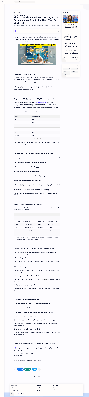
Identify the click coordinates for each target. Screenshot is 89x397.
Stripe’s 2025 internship (19, 347)
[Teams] (66, 74)
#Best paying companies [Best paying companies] (19, 365)
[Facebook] (13, 390)
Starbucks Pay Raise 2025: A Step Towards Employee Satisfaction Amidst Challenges (71, 52)
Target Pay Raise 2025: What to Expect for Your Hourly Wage (71, 58)
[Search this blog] (24, 2)
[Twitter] (17, 390)
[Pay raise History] (58, 7)
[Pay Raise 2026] (39, 7)
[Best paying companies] (48, 7)
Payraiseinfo (6, 1)
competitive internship (40, 102)
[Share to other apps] (39, 369)
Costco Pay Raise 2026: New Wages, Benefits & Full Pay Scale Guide (70, 38)
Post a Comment (37, 376)
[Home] (33, 7)
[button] (87, 2)
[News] (70, 24)
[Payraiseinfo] (19, 30)
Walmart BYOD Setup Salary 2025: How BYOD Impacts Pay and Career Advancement (71, 27)
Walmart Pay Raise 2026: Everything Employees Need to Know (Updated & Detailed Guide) (71, 45)
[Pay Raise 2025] (71, 49)
